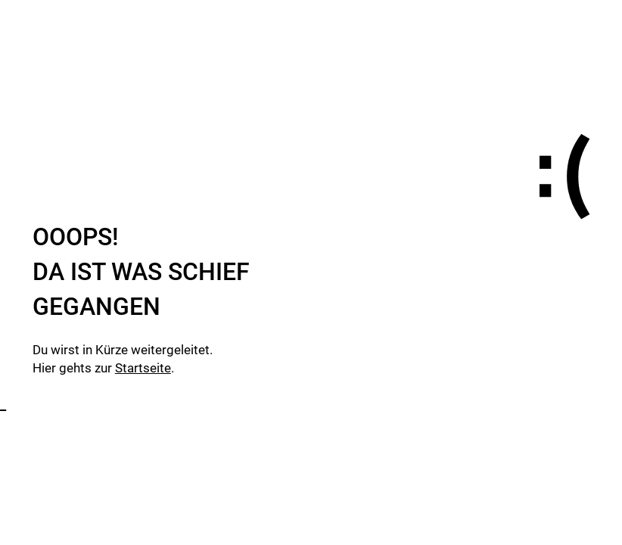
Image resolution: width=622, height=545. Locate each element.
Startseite (143, 367)
